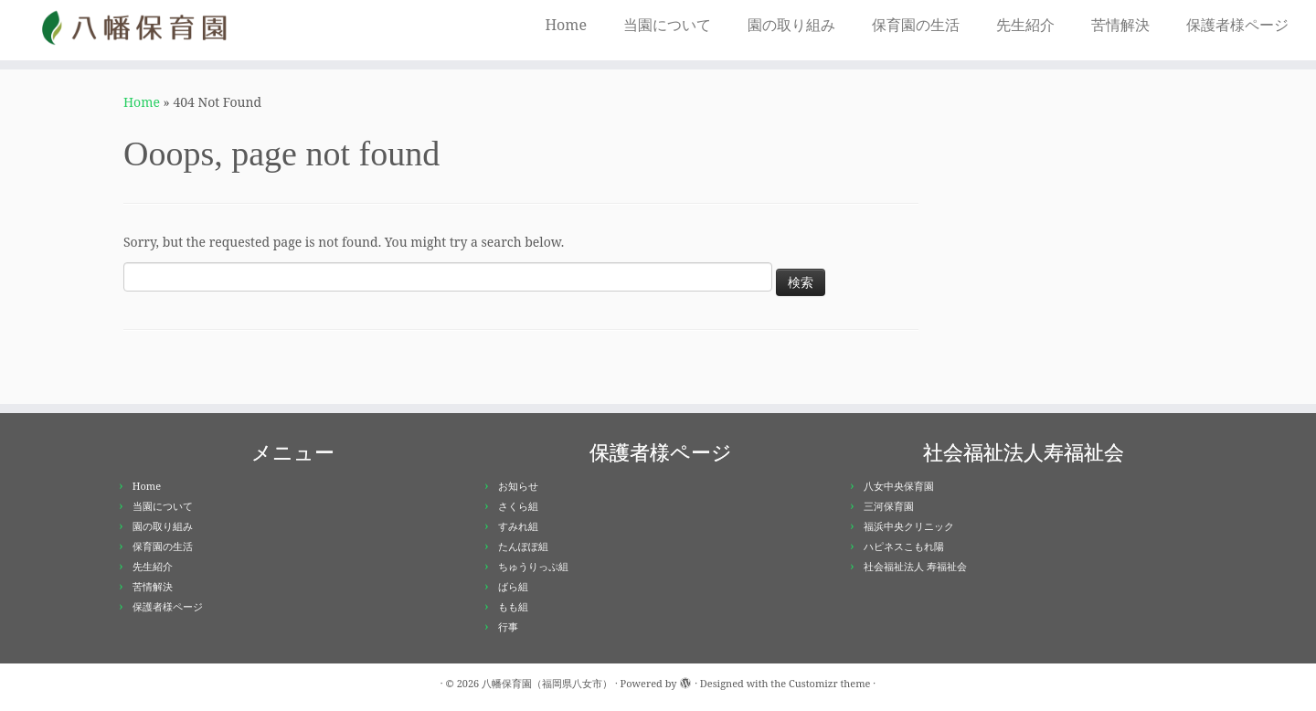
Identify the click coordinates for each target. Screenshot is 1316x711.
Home (566, 25)
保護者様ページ (1237, 25)
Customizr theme (830, 683)
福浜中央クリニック (909, 526)
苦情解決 (1120, 25)
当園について (667, 25)
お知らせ (518, 486)
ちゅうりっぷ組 (533, 566)
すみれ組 (518, 526)
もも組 (513, 606)
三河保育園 (889, 506)
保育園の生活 (916, 25)
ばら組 (513, 586)
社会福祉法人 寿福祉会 (915, 566)
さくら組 (518, 506)
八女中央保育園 (899, 486)
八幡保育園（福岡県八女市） (547, 683)
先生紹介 (1025, 25)
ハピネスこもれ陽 (904, 546)
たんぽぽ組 (523, 546)
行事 (508, 626)
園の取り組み (791, 25)
